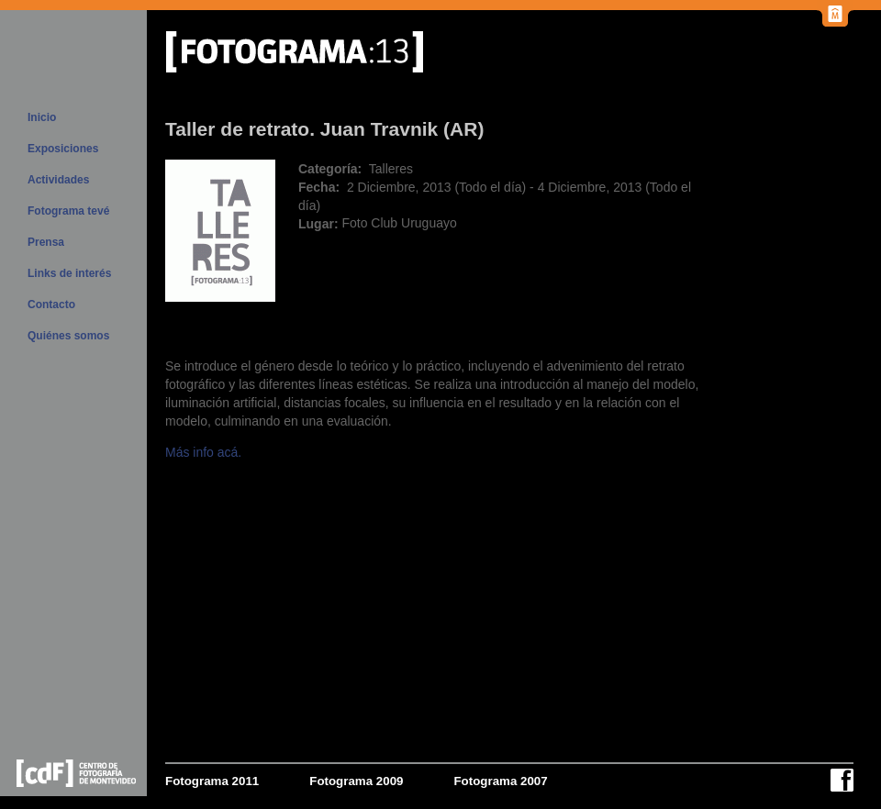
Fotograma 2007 (500, 781)
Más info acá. (203, 452)
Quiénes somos (68, 335)
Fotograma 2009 (356, 781)
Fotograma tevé (68, 211)
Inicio (42, 117)
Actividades (58, 179)
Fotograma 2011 (212, 781)
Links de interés (69, 273)
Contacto (51, 304)
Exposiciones (63, 148)
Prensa (46, 242)
